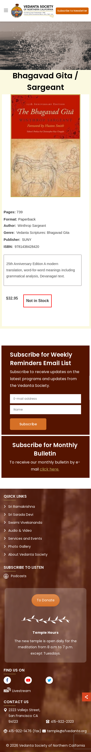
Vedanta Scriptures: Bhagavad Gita (42, 233)
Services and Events (25, 538)
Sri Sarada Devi (20, 514)
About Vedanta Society (28, 554)
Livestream (21, 690)
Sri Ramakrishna (21, 506)
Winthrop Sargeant (32, 226)
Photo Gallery (19, 546)
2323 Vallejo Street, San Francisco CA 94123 (24, 716)
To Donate (46, 600)
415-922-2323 (62, 721)
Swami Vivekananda (25, 522)
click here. (49, 469)
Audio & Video (20, 530)
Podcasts (18, 576)
